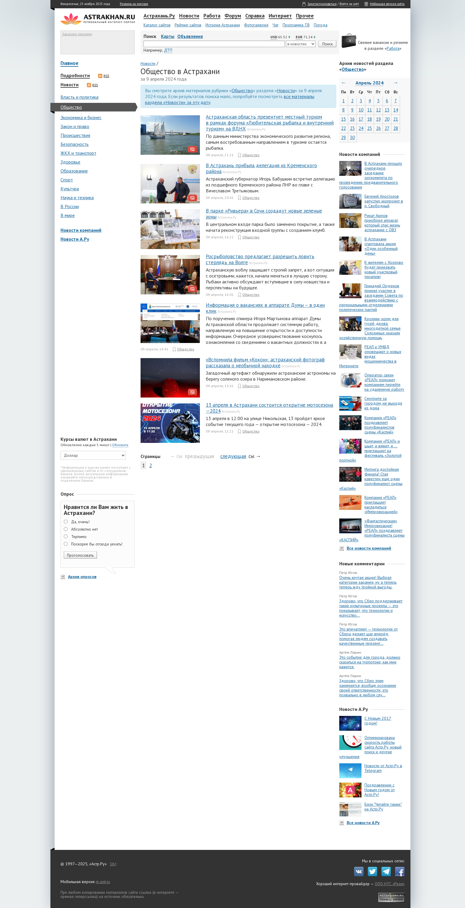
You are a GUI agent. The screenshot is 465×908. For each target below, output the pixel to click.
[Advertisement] (96, 340)
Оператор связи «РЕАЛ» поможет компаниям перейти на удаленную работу (384, 382)
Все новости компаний (369, 548)
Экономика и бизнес (80, 117)
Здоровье (70, 162)
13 (387, 110)
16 (352, 119)
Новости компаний (80, 230)
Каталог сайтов (157, 25)
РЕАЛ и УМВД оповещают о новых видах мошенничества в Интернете (370, 356)
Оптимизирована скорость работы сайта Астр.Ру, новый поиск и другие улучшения (370, 747)
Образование (74, 171)
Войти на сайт (349, 4)
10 (361, 110)
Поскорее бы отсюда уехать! (96, 544)
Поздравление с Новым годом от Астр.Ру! (379, 789)
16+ (113, 863)
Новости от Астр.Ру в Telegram (383, 768)
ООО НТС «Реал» (390, 883)
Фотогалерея (256, 25)
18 (369, 119)
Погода (320, 25)
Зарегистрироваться (322, 4)
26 (378, 128)
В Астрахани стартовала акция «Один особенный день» (381, 246)
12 (378, 110)
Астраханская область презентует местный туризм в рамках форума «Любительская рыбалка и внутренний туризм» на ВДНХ (270, 123)
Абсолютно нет (84, 529)
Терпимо (79, 536)
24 (361, 128)
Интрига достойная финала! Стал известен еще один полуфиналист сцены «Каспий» (370, 479)
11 (369, 110)
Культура (69, 189)
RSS (103, 76)
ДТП (168, 50)
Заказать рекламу (77, 34)
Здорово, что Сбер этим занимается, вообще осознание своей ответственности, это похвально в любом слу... (367, 688)
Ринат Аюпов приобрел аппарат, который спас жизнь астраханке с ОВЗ (382, 222)
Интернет (280, 16)
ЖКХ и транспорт (78, 153)
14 (395, 110)
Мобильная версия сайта (387, 4)
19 (378, 119)
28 (395, 128)
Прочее (305, 16)
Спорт (66, 180)
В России (69, 206)
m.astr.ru (103, 881)
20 (387, 119)
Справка (255, 16)
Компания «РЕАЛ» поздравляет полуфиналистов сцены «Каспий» (380, 425)
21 (395, 119)
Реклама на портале (134, 4)
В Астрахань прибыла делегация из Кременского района (261, 168)
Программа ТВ (296, 25)
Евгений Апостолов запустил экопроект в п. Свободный (383, 201)
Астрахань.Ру (159, 16)
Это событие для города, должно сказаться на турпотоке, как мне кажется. (369, 662)
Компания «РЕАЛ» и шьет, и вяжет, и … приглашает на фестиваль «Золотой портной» (370, 450)
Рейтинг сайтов (188, 25)
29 (343, 137)
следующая (233, 456)
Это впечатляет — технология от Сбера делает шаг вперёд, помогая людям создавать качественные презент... (368, 636)
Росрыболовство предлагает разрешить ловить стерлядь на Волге (260, 259)
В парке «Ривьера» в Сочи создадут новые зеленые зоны (264, 214)
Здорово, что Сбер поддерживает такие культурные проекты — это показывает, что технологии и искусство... (370, 608)
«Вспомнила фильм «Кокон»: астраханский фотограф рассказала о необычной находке (265, 362)
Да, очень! (80, 521)
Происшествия (75, 135)
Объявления (190, 36)
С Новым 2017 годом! (377, 721)
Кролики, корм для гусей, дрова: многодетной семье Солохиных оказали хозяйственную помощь (370, 328)
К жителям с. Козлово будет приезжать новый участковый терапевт (383, 269)
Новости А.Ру (74, 239)
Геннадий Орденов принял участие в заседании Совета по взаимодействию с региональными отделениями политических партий (371, 297)
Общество (71, 107)
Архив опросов (82, 576)
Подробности (75, 75)
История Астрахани (223, 25)
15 (343, 119)
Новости (189, 16)
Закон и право (74, 126)
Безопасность (74, 144)
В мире (67, 215)
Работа (211, 16)
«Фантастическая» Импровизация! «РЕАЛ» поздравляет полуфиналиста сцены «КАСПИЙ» (372, 530)
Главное (69, 63)
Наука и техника (77, 197)
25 (369, 128)
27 (387, 128)
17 (361, 119)
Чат (275, 25)
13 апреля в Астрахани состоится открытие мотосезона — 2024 (269, 408)
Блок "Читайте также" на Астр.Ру (383, 807)
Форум (232, 16)
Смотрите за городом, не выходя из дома (383, 403)
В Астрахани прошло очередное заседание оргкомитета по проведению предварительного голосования (370, 175)
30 (352, 137)
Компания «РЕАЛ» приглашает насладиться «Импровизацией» (381, 504)
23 (352, 128)
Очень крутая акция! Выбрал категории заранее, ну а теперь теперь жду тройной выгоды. (367, 582)
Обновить (120, 445)
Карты (167, 36)
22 (343, 128)
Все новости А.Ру (363, 822)
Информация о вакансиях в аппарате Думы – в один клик (265, 308)
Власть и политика (79, 97)
